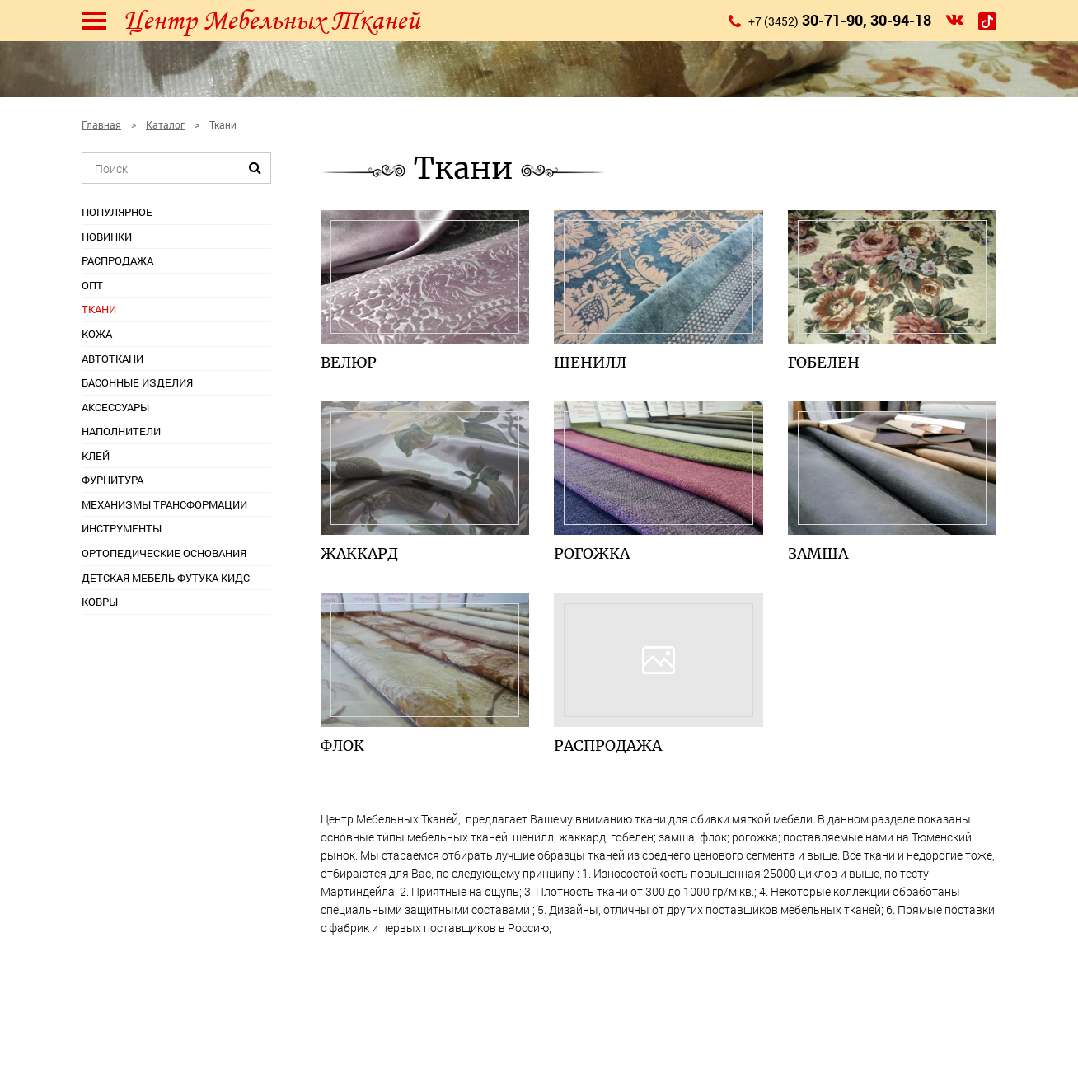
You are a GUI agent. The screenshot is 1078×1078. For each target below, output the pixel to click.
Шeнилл (590, 362)
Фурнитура (112, 479)
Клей (96, 455)
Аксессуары (115, 407)
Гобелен (824, 362)
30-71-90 (832, 20)
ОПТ (92, 285)
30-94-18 (900, 20)
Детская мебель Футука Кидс (166, 577)
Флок (342, 745)
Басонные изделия (137, 382)
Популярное (117, 211)
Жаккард (359, 553)
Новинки (107, 236)
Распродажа (117, 260)
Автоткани (112, 358)
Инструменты (122, 528)
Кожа (97, 333)
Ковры (100, 601)
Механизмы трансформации (164, 504)
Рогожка (592, 553)
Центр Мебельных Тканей (271, 20)
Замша (818, 553)
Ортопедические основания (164, 553)
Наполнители (121, 431)
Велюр (349, 362)
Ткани (99, 309)
